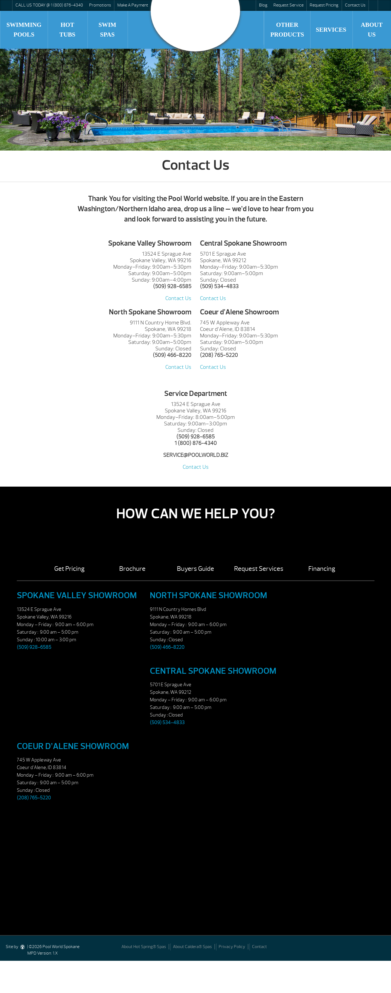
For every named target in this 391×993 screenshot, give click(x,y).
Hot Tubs (67, 29)
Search (373, 5)
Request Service (288, 5)
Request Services (258, 569)
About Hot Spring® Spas (143, 946)
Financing (321, 569)
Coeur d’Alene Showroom (73, 746)
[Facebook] (380, 946)
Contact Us (355, 5)
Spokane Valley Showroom (77, 595)
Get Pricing (69, 569)
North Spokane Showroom (208, 595)
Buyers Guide (195, 569)
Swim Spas (107, 29)
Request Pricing (324, 5)
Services (331, 29)
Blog (263, 5)
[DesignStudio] (22, 946)
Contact (259, 946)
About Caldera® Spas (192, 946)
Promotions (100, 5)
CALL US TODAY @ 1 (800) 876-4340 (49, 5)
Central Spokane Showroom (213, 670)
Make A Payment (132, 5)
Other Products (287, 29)
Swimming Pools (24, 29)
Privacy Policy (232, 946)
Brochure (132, 569)
